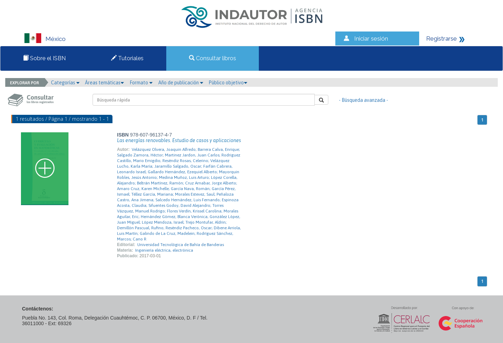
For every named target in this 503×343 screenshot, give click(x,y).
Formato (141, 82)
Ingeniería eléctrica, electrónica (164, 250)
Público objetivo (228, 82)
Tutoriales (127, 58)
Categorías (65, 82)
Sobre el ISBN (44, 58)
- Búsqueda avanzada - (363, 100)
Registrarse (441, 38)
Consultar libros (212, 58)
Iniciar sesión (371, 38)
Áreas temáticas (104, 82)
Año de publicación (180, 82)
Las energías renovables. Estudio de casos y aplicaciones (179, 140)
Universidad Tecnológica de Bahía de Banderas (180, 244)
